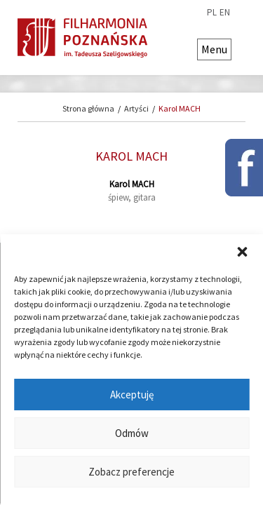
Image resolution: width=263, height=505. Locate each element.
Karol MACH (180, 108)
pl (212, 12)
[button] (242, 252)
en (225, 12)
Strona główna (88, 108)
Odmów (132, 433)
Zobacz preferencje (131, 471)
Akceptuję (132, 394)
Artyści (136, 108)
